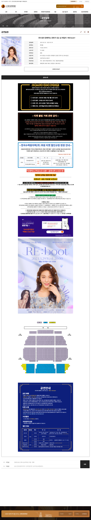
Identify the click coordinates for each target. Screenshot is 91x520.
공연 (7, 26)
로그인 (80, 1)
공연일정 (22, 26)
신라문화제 (73, 1)
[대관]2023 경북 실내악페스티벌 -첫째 (24, 462)
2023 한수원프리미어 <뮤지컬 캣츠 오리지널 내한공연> (28, 466)
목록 (85, 464)
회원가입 (87, 1)
